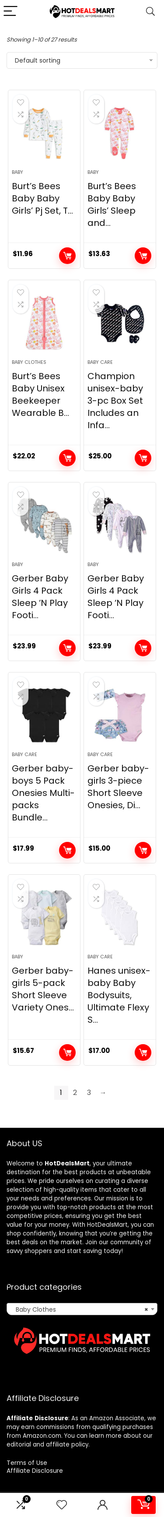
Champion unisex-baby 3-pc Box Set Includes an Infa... (115, 400)
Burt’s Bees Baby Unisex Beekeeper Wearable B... (40, 394)
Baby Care (100, 362)
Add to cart (67, 255)
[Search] (150, 11)
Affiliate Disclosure (35, 1470)
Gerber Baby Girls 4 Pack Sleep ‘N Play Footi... (40, 596)
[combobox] (82, 1309)
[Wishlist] (61, 1504)
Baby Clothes (29, 362)
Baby (17, 172)
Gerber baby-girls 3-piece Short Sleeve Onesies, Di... (118, 786)
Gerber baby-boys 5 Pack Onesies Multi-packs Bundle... (43, 793)
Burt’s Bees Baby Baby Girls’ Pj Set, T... (42, 198)
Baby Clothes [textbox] (79, 1309)
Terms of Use (27, 1462)
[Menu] (10, 11)
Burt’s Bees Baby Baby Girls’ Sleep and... (111, 204)
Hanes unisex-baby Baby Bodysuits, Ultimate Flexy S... (118, 995)
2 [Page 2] (75, 1093)
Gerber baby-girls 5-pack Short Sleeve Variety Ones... (43, 989)
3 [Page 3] (89, 1093)
